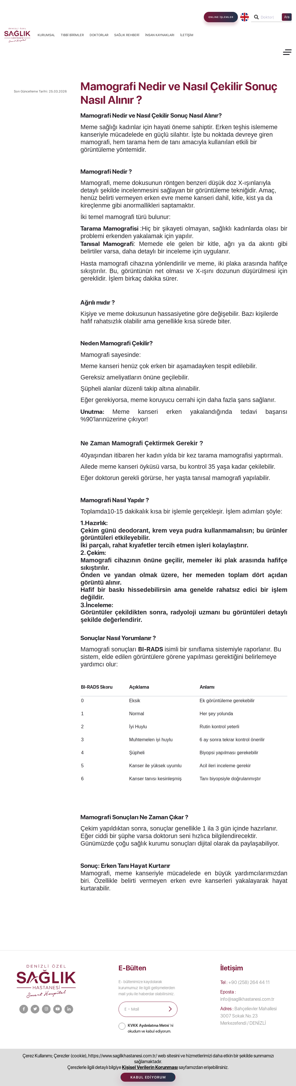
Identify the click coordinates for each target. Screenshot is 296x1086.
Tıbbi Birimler (72, 35)
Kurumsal (46, 35)
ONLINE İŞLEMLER (220, 17)
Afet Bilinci (250, 1052)
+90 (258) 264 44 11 (245, 982)
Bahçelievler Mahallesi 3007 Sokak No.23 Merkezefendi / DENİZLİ (248, 1016)
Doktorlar (99, 35)
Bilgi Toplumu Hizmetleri (89, 1052)
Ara (286, 17)
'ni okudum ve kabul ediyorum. (150, 1028)
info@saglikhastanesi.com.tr (247, 995)
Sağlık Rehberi (126, 35)
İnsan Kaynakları (159, 35)
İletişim (186, 35)
